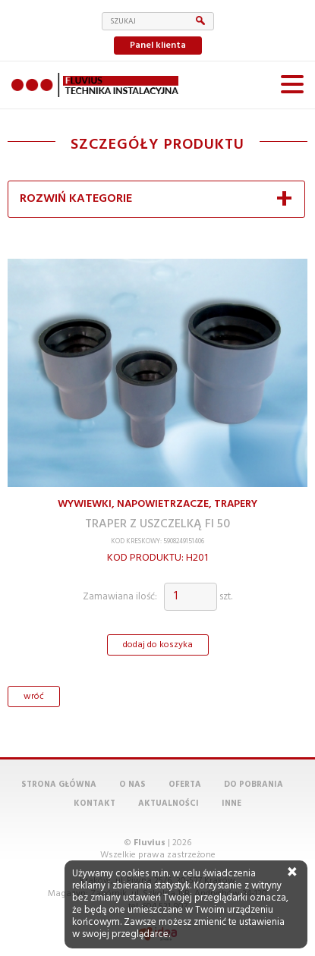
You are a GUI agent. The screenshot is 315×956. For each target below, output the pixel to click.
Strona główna (58, 784)
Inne (231, 803)
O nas (132, 784)
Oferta (185, 784)
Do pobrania (253, 784)
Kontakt (94, 803)
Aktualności (168, 803)
